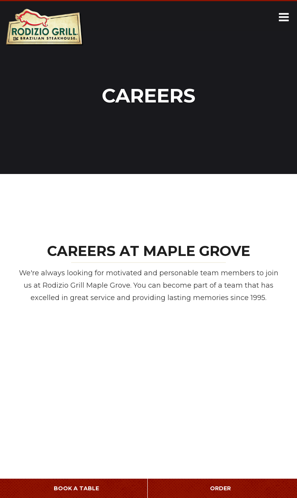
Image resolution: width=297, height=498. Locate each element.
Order (220, 488)
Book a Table (76, 488)
